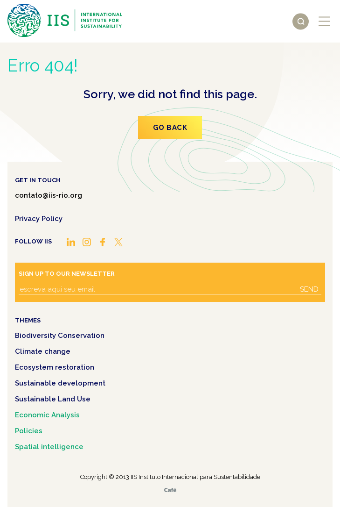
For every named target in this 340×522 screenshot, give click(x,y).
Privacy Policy (38, 219)
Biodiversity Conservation (59, 335)
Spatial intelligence (49, 447)
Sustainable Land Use (52, 399)
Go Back (170, 127)
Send (309, 289)
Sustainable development (60, 383)
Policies (28, 431)
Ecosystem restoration (54, 367)
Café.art (170, 490)
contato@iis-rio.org (48, 195)
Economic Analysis (47, 415)
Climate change (42, 351)
